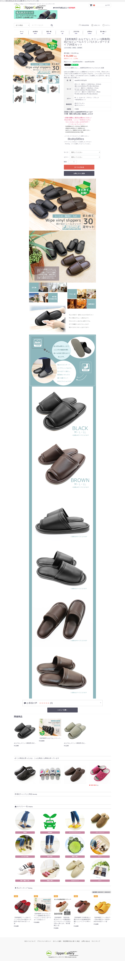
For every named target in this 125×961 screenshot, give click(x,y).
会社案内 (35, 32)
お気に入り (95, 25)
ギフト (62, 32)
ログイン (106, 25)
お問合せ (89, 32)
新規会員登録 (84, 25)
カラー (66, 157)
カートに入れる (79, 167)
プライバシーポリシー (44, 941)
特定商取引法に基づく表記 (71, 941)
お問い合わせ (86, 941)
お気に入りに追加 (79, 173)
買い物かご (103, 32)
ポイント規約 (57, 941)
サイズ (66, 152)
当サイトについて (30, 941)
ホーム (22, 32)
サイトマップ (96, 941)
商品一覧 (48, 32)
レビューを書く (62, 710)
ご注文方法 (76, 32)
